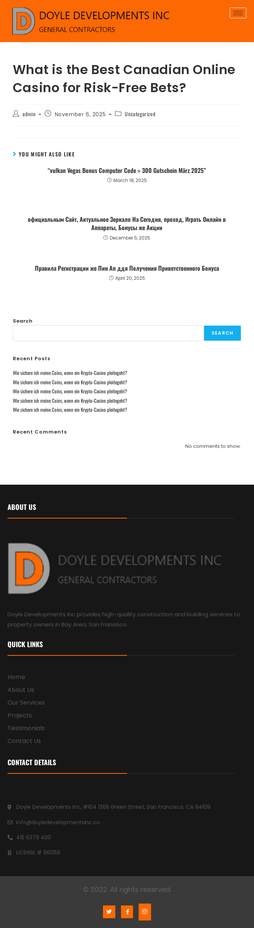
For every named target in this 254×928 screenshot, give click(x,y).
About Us (21, 689)
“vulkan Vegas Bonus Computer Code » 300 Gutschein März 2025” (127, 170)
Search (22, 320)
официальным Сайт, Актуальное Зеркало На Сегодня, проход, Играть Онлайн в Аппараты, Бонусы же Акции (127, 223)
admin (29, 114)
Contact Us (24, 741)
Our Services (26, 702)
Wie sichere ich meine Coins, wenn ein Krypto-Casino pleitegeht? (70, 372)
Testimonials (26, 728)
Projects (20, 715)
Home (16, 677)
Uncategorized (140, 114)
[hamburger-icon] (238, 13)
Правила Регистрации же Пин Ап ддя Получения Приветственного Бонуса (127, 268)
